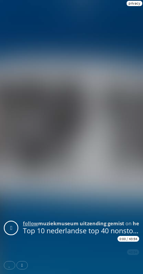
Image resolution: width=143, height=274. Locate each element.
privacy (134, 3)
